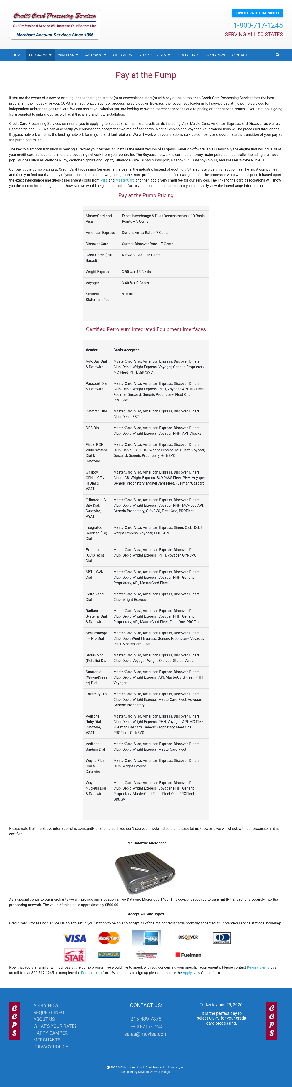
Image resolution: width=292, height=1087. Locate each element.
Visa (104, 180)
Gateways (95, 55)
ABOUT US (44, 1019)
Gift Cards (122, 55)
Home (17, 55)
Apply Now (215, 55)
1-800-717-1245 (258, 25)
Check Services (154, 55)
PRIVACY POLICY (51, 1047)
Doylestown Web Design (154, 1072)
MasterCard (124, 180)
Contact (239, 55)
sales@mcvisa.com (146, 1034)
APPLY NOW (46, 1005)
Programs (40, 55)
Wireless (68, 55)
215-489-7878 (146, 1019)
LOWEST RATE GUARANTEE (257, 13)
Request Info (188, 55)
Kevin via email (259, 967)
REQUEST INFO (49, 1012)
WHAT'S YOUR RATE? (55, 1026)
